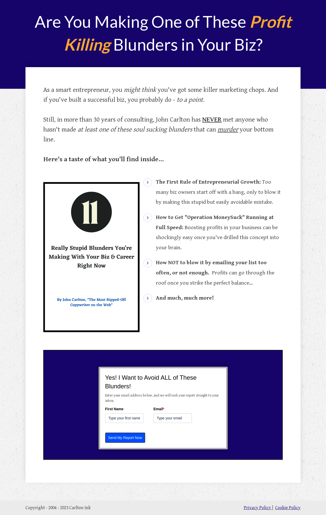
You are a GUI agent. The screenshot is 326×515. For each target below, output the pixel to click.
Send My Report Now (125, 438)
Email (159, 409)
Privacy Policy (258, 507)
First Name (114, 409)
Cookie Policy (288, 507)
